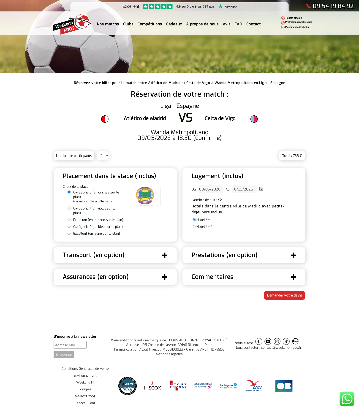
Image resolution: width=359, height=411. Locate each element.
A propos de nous (202, 21)
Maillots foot (85, 396)
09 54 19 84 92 (329, 6)
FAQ (238, 21)
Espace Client (85, 403)
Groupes (85, 389)
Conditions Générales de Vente (85, 368)
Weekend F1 (85, 382)
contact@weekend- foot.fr (281, 347)
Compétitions (150, 21)
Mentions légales (169, 354)
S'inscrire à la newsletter (75, 336)
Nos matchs (108, 21)
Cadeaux (174, 21)
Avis (227, 21)
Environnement (85, 375)
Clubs (128, 21)
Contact (253, 21)
